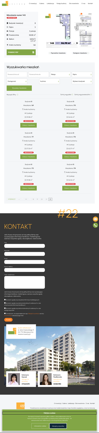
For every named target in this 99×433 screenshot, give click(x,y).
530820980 (57, 377)
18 (34, 192)
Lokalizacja (50, 3)
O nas (83, 3)
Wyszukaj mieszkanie (82, 81)
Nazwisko (7, 244)
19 (38, 192)
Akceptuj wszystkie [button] (58, 426)
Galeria (41, 3)
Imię (5, 236)
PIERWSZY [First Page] (12, 192)
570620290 (26, 377)
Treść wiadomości (9, 268)
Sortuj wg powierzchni (82, 88)
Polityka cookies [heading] (49, 413)
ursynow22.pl (8, 309)
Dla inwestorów (74, 3)
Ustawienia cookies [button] (40, 426)
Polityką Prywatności (33, 307)
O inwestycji (33, 3)
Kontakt (90, 3)
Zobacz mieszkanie (28, 118)
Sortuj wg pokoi (65, 88)
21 (48, 192)
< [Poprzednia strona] (19, 192)
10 (27, 192)
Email (6, 252)
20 (43, 192)
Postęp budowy (61, 3)
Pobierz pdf (13, 52)
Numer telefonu (8, 260)
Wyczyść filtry (11, 88)
